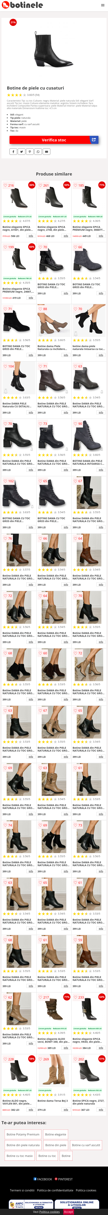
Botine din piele (55, 1145)
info (31, 235)
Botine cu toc (47, 1156)
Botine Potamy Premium (23, 1134)
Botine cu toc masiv (20, 1156)
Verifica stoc (70, 140)
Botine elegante (55, 1134)
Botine (66, 1156)
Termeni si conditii (22, 1190)
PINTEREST (64, 1179)
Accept (68, 1212)
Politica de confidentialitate (55, 1190)
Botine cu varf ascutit (86, 1145)
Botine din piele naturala (23, 1145)
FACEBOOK (43, 1179)
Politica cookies (86, 1190)
